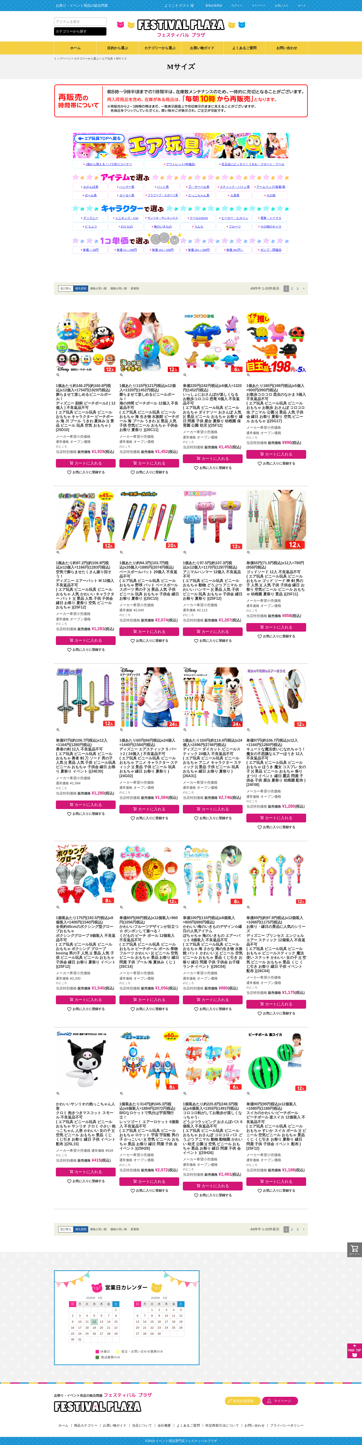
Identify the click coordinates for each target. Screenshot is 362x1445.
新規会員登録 (213, 5)
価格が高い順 (118, 288)
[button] (303, 288)
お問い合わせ (286, 48)
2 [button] (292, 289)
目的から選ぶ (117, 48)
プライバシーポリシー (287, 1425)
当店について (142, 1425)
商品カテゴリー (86, 1425)
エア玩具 (107, 58)
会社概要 (164, 1425)
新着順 (135, 288)
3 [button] (298, 289)
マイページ (258, 5)
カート (302, 5)
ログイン (236, 5)
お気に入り (282, 5)
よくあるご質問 (244, 48)
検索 (102, 21)
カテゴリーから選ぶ (159, 48)
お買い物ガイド (202, 48)
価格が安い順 (98, 288)
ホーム (75, 48)
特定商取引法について (222, 1425)
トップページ (62, 58)
